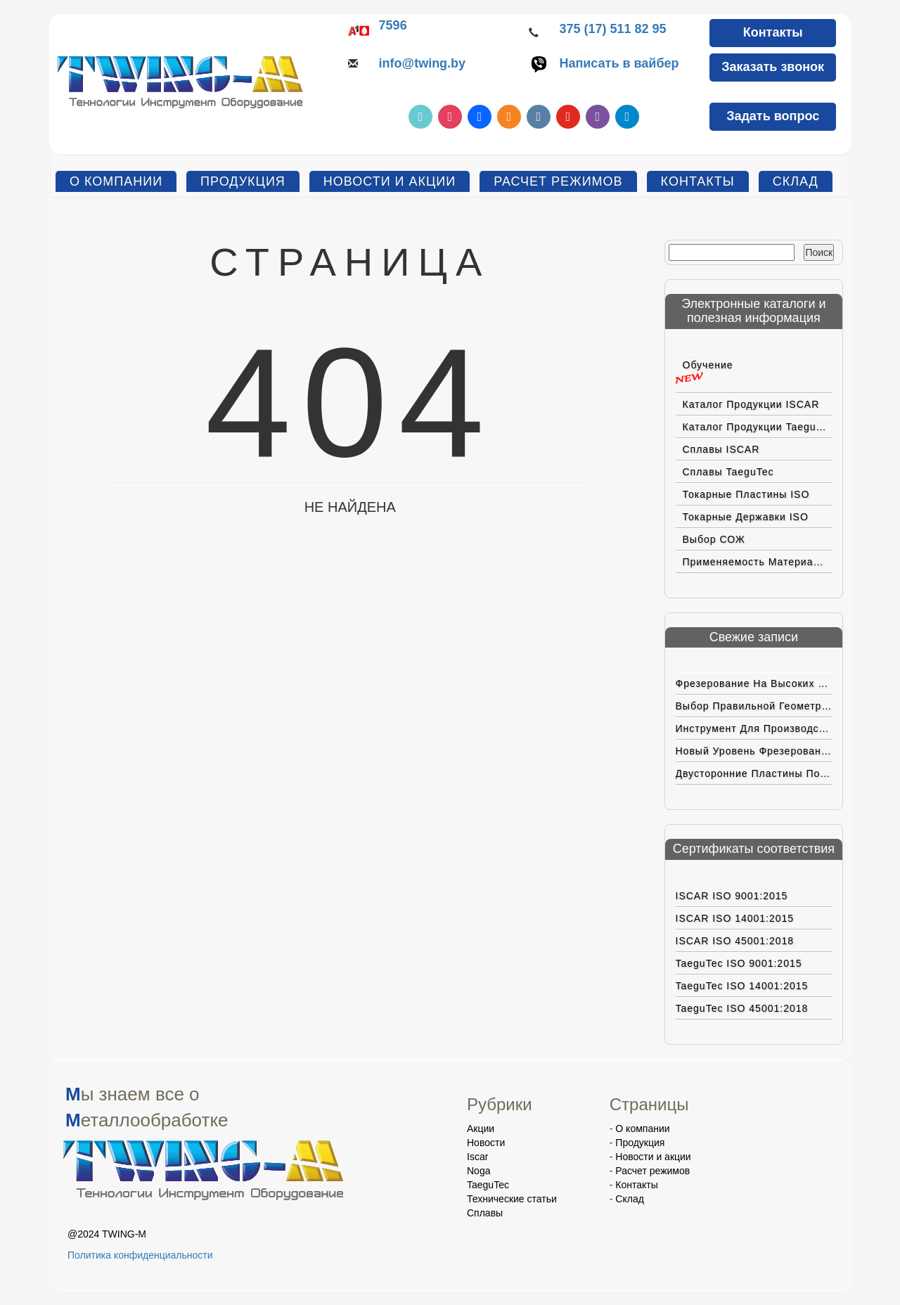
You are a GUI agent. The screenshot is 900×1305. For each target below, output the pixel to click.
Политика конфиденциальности (140, 1255)
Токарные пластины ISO (746, 494)
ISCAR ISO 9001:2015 (732, 895)
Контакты (773, 32)
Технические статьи (512, 1198)
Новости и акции (389, 181)
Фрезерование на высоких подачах (754, 683)
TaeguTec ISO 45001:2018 (742, 1008)
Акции (480, 1128)
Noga (478, 1170)
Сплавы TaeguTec (728, 471)
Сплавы (485, 1213)
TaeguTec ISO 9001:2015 (739, 963)
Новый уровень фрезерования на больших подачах (754, 751)
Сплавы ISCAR (721, 449)
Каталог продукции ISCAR (751, 404)
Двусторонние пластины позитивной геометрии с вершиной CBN (754, 773)
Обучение (708, 365)
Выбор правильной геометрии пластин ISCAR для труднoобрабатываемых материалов (754, 706)
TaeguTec (488, 1184)
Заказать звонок (772, 67)
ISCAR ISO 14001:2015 (735, 918)
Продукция (242, 181)
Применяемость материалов (757, 561)
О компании (116, 181)
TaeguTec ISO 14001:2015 (742, 985)
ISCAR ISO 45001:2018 (735, 940)
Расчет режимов (558, 181)
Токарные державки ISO (746, 516)
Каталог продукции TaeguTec (757, 426)
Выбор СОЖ (714, 539)
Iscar (477, 1156)
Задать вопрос (772, 116)
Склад (795, 181)
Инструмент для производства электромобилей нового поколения (754, 728)
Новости (486, 1142)
